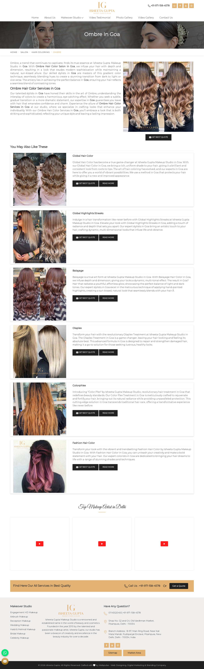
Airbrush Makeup (19, 616)
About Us (49, 17)
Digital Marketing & (136, 665)
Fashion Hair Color (84, 443)
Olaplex (77, 328)
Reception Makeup (20, 621)
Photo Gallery (124, 17)
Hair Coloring (40, 52)
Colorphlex (79, 385)
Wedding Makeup (19, 625)
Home (35, 17)
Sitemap (112, 652)
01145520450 (115, 612)
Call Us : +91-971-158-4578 (142, 586)
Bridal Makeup (18, 633)
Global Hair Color (83, 156)
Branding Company (156, 665)
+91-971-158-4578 (159, 5)
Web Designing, (119, 665)
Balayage (78, 270)
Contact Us (166, 17)
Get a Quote (178, 586)
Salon (24, 52)
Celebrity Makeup (19, 638)
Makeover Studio (72, 17)
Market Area (134, 652)
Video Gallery (146, 17)
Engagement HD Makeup (24, 612)
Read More (108, 183)
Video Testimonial (99, 17)
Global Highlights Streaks (88, 213)
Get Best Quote (85, 183)
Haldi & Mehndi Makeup (22, 629)
